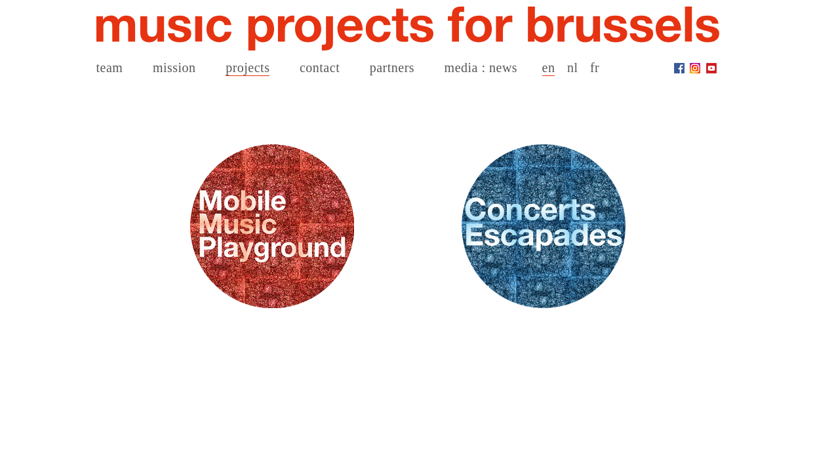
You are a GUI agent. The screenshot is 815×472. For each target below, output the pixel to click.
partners (392, 67)
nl (572, 67)
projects (247, 67)
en (548, 67)
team (109, 67)
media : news (481, 67)
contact (320, 67)
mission (174, 67)
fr (594, 67)
